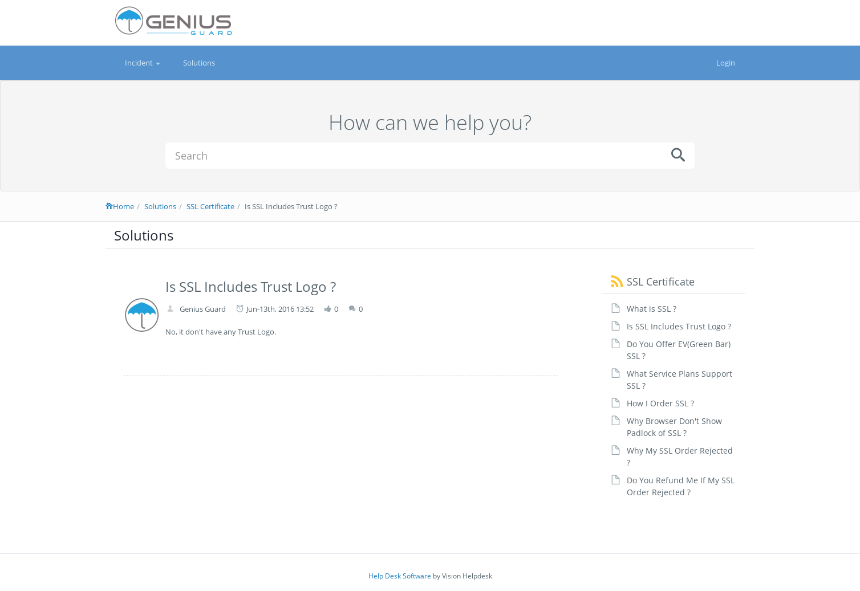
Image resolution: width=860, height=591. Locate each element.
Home (120, 206)
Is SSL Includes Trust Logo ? (679, 326)
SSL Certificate (210, 206)
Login (725, 63)
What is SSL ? (651, 308)
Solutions (199, 63)
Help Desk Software (399, 576)
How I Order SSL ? (660, 403)
